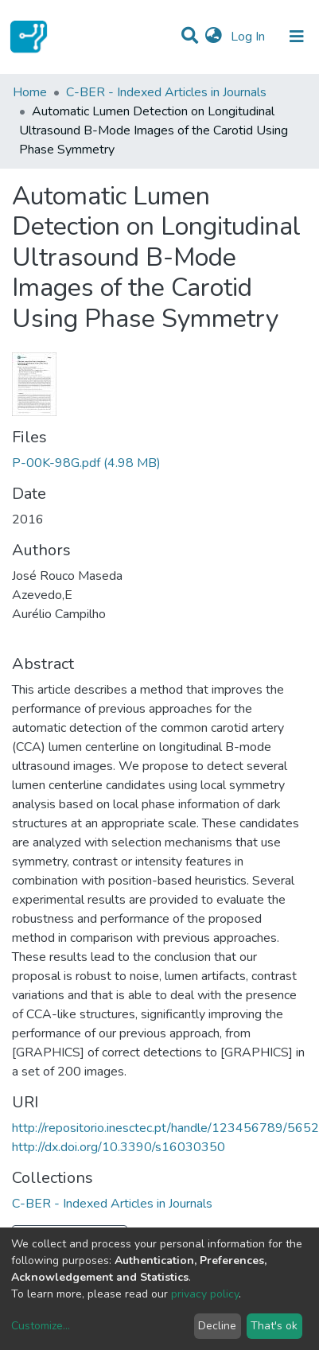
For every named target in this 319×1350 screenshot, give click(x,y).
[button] (214, 36)
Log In (249, 36)
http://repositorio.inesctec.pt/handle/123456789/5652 (165, 1128)
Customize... (40, 1325)
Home (30, 92)
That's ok (274, 1325)
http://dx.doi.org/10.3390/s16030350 (118, 1147)
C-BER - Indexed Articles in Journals (166, 92)
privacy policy (205, 1293)
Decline (217, 1325)
